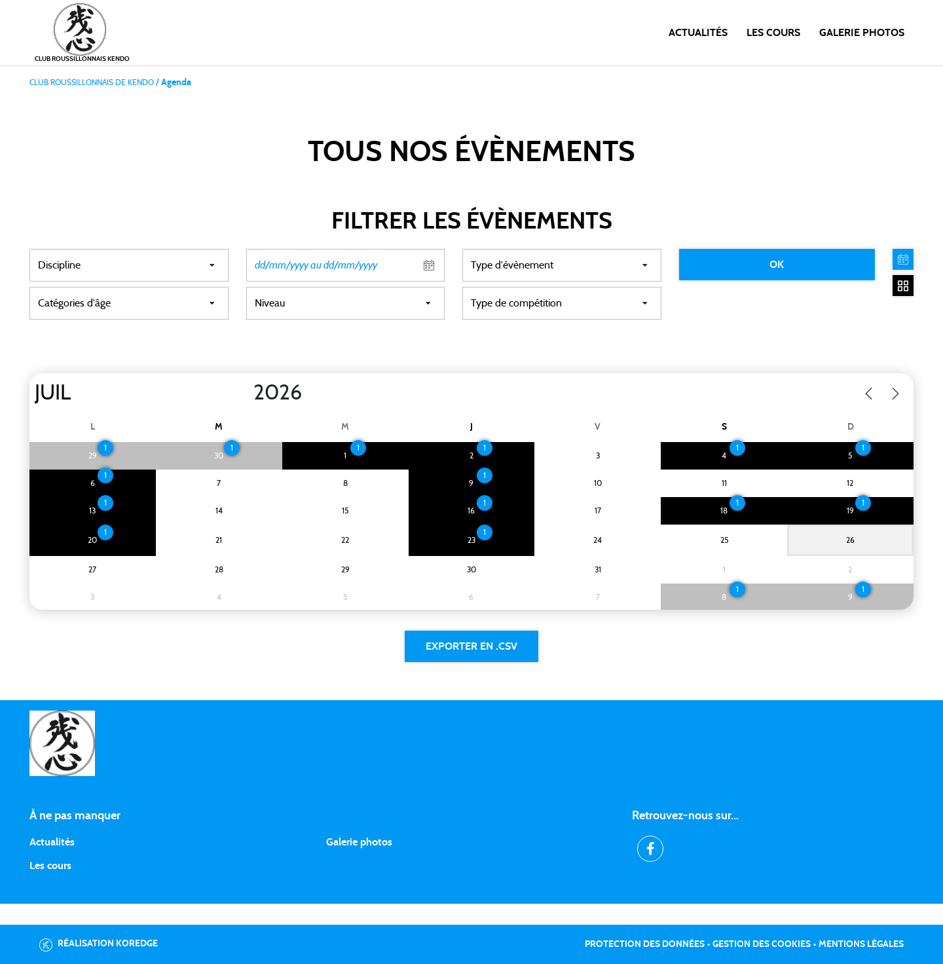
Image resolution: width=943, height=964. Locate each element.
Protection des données (645, 944)
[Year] (243, 392)
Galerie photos (861, 33)
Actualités (698, 33)
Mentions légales (861, 944)
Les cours (773, 33)
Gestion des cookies (761, 944)
